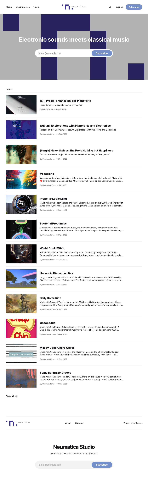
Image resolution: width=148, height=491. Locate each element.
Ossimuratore (23, 7)
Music (9, 7)
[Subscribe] (102, 53)
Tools (36, 7)
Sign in (119, 7)
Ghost (139, 423)
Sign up (79, 423)
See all (11, 396)
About (68, 423)
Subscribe (134, 7)
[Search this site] (110, 7)
